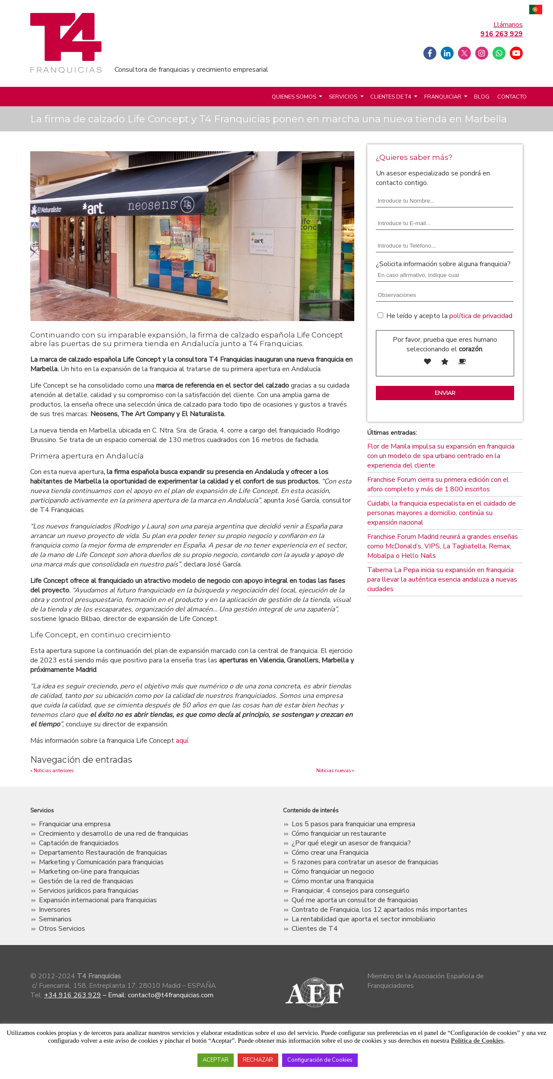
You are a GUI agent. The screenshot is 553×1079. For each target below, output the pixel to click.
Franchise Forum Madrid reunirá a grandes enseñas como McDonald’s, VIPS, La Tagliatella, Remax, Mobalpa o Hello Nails (442, 546)
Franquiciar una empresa (75, 824)
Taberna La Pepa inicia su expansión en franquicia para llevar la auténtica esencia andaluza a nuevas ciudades (442, 579)
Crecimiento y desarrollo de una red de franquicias (113, 833)
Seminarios (55, 919)
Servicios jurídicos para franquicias (89, 890)
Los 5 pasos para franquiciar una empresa (353, 824)
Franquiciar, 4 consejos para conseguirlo (351, 890)
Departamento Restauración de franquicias (103, 852)
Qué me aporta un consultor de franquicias (355, 900)
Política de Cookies (477, 1040)
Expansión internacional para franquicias (98, 900)
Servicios (343, 97)
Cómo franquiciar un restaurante (339, 833)
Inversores (54, 909)
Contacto (512, 97)
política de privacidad (480, 316)
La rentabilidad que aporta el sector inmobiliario (363, 919)
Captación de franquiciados (79, 843)
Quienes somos (294, 97)
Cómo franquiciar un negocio (333, 871)
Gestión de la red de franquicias (86, 881)
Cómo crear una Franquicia (330, 852)
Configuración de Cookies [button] (320, 1060)
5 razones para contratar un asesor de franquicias (365, 862)
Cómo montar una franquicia (333, 881)
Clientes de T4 (390, 97)
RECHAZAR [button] (258, 1060)
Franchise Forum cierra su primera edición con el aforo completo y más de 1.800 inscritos (438, 484)
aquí (182, 740)
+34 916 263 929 (72, 995)
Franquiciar (442, 97)
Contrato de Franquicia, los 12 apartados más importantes (379, 909)
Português (535, 10)
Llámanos (501, 29)
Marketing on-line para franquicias (89, 871)
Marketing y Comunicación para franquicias (101, 862)
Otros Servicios (62, 928)
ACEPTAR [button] (216, 1060)
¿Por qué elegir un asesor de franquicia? (351, 843)
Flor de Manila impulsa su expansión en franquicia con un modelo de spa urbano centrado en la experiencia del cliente (441, 456)
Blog (481, 97)
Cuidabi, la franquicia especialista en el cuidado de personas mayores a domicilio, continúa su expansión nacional (441, 513)
